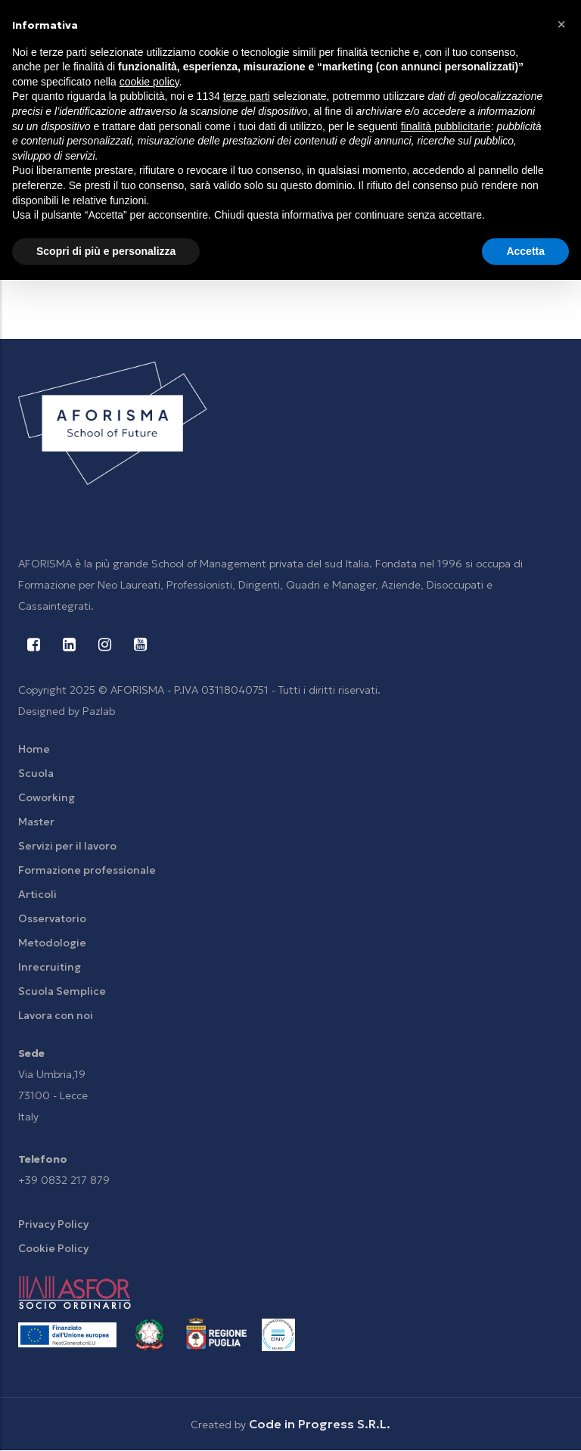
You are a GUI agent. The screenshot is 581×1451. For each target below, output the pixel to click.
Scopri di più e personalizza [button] (106, 251)
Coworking (46, 797)
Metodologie (52, 942)
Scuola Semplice (62, 991)
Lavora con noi (55, 1015)
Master (36, 821)
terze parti (246, 96)
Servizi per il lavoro (67, 846)
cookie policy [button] (149, 82)
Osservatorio (52, 918)
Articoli (37, 894)
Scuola (36, 773)
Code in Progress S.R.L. (319, 1423)
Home (34, 749)
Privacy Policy (53, 1224)
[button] (561, 24)
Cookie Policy (53, 1248)
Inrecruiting (49, 967)
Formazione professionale (87, 870)
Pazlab (98, 711)
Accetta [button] (525, 251)
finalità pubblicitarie (446, 126)
